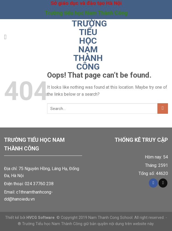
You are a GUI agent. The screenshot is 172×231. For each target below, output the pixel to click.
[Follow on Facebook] (153, 183)
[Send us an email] (163, 183)
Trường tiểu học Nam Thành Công (88, 45)
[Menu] (7, 36)
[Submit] (162, 108)
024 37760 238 (39, 183)
